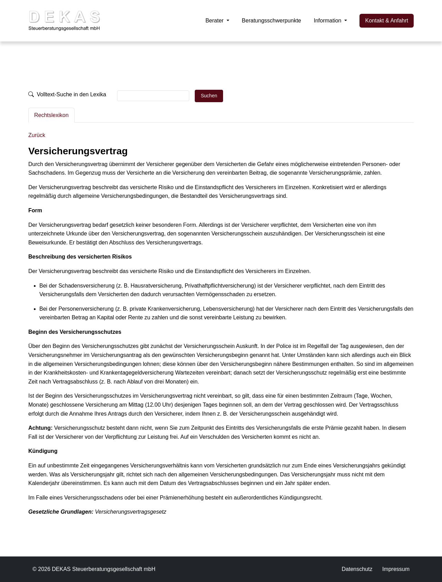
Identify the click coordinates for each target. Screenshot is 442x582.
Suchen (209, 95)
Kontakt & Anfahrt (386, 20)
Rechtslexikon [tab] (51, 115)
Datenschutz (357, 569)
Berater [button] (215, 20)
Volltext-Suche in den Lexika (67, 94)
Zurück (36, 135)
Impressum (396, 569)
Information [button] (328, 20)
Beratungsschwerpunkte (271, 20)
